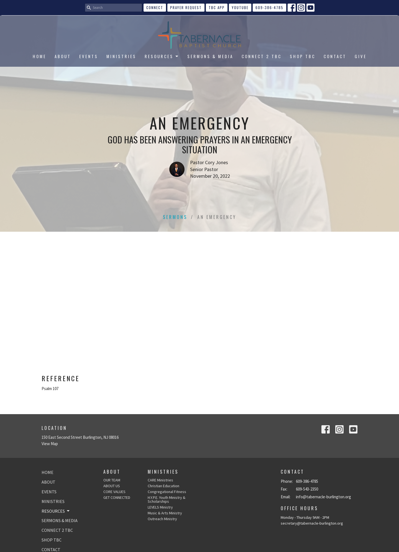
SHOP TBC (302, 56)
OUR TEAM (111, 480)
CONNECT (154, 7)
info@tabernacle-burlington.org (323, 496)
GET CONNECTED (116, 497)
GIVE (361, 56)
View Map (50, 443)
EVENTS (88, 56)
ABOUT (63, 56)
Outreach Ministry (162, 518)
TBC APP (217, 7)
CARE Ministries (160, 480)
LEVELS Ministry (160, 507)
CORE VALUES (114, 491)
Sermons (175, 217)
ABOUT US (111, 485)
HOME (39, 56)
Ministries (163, 471)
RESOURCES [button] (56, 511)
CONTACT (335, 56)
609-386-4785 (269, 7)
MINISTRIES (121, 56)
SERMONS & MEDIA (210, 56)
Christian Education (163, 485)
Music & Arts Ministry (165, 512)
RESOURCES (162, 56)
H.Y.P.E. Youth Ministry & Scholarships (166, 499)
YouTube (240, 7)
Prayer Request (186, 7)
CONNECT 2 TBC (262, 56)
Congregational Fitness (167, 491)
